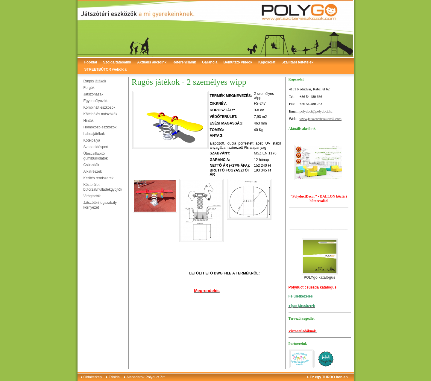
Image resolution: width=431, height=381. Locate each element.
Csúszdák (91, 165)
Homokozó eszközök (100, 127)
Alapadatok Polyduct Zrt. (146, 377)
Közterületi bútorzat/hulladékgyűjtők (103, 187)
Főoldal (90, 62)
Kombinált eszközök (100, 107)
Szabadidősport (96, 147)
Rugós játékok (95, 81)
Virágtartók (92, 196)
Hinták (89, 121)
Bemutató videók (237, 62)
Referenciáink (184, 62)
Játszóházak (94, 94)
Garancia (209, 62)
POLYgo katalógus (320, 277)
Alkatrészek (93, 171)
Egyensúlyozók (96, 101)
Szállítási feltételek (297, 62)
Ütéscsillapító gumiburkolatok (96, 155)
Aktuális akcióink (151, 62)
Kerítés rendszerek (99, 178)
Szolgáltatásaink (117, 62)
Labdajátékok (94, 134)
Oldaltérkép (93, 377)
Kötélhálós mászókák (100, 114)
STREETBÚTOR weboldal (106, 69)
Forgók (89, 88)
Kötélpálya (92, 140)
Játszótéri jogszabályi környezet (101, 205)
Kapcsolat (266, 62)
